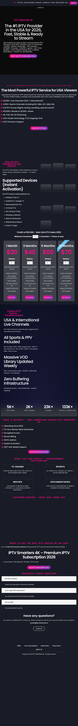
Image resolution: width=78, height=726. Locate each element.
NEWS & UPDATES (60, 2)
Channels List (46, 2)
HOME (14, 2)
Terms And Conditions (30, 650)
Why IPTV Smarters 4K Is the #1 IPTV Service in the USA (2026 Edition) (39, 87)
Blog (66, 2)
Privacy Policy (56, 650)
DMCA (19, 650)
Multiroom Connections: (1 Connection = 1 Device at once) (39, 238)
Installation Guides (29, 2)
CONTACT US (40, 7)
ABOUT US (39, 654)
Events (53, 2)
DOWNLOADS (38, 2)
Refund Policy (45, 650)
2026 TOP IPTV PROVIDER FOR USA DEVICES (12, 166)
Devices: (12, 263)
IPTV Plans (20, 2)
